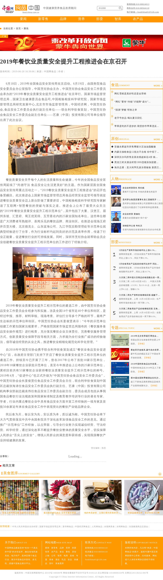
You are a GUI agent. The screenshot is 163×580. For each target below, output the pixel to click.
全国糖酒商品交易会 (138, 526)
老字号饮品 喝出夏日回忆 (128, 118)
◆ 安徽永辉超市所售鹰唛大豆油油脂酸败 (133, 146)
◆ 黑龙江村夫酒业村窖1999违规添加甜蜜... (134, 162)
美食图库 (21, 473)
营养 (81, 19)
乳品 (64, 559)
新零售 (43, 19)
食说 (120, 85)
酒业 (57, 559)
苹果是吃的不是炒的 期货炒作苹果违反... (136, 126)
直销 (72, 556)
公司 (53, 556)
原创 (120, 139)
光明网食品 (122, 526)
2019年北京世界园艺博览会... (144, 336)
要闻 (23, 19)
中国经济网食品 (82, 526)
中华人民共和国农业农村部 (25, 526)
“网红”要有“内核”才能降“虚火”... (132, 102)
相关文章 (8, 465)
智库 (118, 19)
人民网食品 (97, 526)
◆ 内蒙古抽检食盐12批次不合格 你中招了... (135, 152)
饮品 (70, 559)
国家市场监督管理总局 (50, 526)
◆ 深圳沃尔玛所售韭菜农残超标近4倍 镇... (134, 157)
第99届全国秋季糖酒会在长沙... (145, 378)
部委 (99, 19)
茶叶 (51, 563)
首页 (18, 28)
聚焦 (26, 28)
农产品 (138, 19)
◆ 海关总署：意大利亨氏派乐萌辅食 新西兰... (136, 167)
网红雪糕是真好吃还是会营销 (130, 93)
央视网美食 (109, 526)
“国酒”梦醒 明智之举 (125, 110)
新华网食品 (68, 526)
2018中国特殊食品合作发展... (144, 364)
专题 (123, 328)
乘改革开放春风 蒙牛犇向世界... (146, 350)
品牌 (63, 19)
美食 (51, 559)
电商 (66, 556)
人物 (121, 179)
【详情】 (141, 344)
